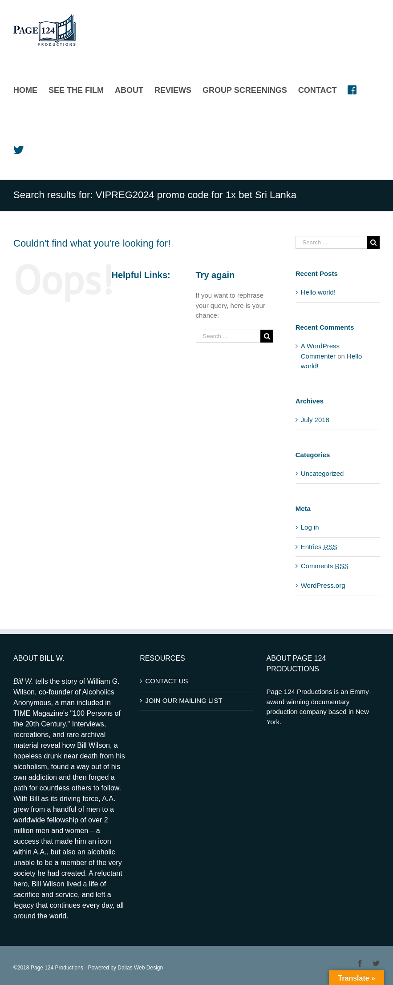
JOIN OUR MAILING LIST (183, 700)
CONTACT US (166, 681)
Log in (310, 527)
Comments (325, 566)
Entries (319, 546)
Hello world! (318, 292)
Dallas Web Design (140, 968)
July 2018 (315, 419)
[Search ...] (228, 336)
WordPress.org (323, 585)
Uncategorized (322, 473)
